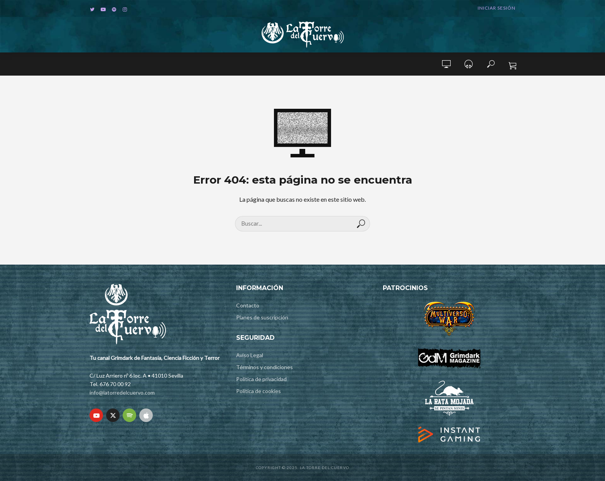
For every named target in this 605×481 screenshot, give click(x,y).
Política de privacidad (261, 379)
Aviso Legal (249, 355)
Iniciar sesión (496, 8)
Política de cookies (258, 391)
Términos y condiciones (264, 367)
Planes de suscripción (262, 317)
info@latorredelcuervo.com (122, 392)
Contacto (247, 305)
